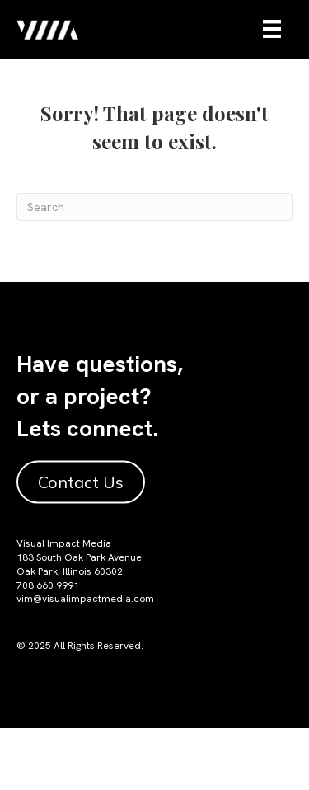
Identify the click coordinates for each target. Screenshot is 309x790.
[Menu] (272, 28)
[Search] (154, 207)
